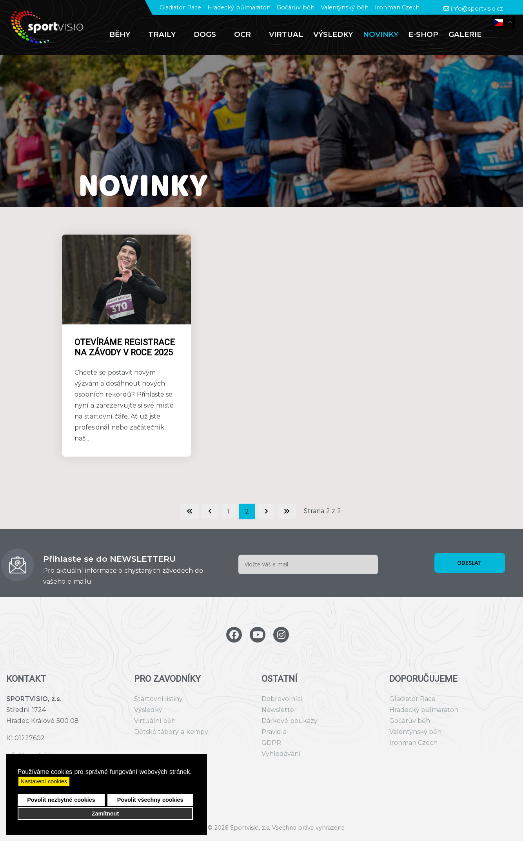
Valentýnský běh (345, 7)
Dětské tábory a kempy (171, 731)
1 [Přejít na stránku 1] (228, 511)
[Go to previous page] (210, 511)
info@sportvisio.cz (477, 8)
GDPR (271, 742)
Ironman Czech (397, 7)
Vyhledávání (281, 753)
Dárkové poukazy (290, 720)
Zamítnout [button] (105, 813)
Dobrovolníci (282, 699)
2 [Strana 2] (247, 511)
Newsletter (279, 710)
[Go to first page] (190, 511)
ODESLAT (469, 562)
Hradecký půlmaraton (239, 7)
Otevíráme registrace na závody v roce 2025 (124, 347)
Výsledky (148, 710)
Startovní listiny (158, 699)
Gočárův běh (295, 7)
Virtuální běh (155, 720)
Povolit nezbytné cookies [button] (61, 800)
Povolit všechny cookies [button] (150, 800)
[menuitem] (123, 34)
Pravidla (274, 731)
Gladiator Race (180, 7)
